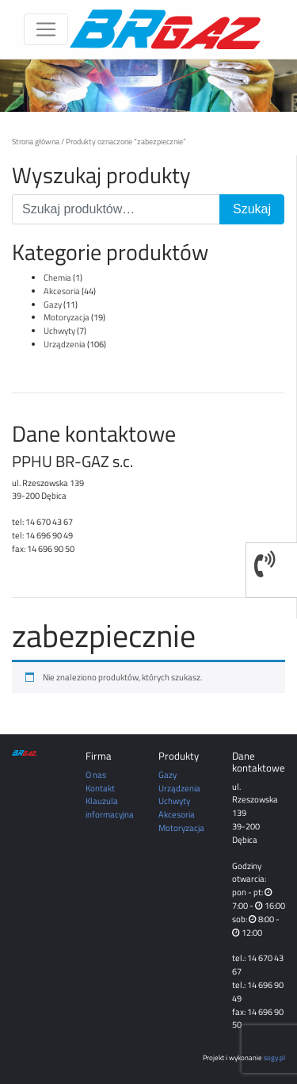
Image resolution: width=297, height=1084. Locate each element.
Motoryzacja (66, 317)
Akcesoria (62, 290)
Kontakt (100, 788)
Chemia (57, 277)
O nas (96, 774)
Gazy (53, 304)
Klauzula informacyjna (110, 807)
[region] (148, 85)
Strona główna (35, 141)
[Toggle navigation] (46, 29)
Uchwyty (59, 330)
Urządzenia (65, 343)
